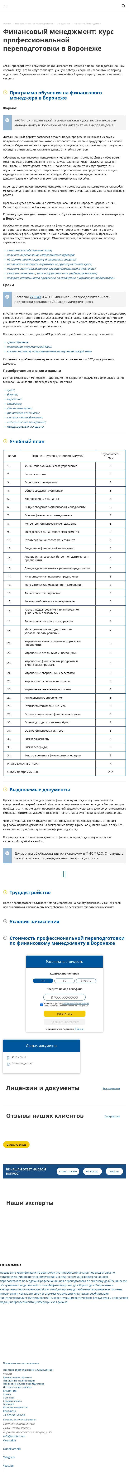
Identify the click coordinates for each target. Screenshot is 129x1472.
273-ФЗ (35, 297)
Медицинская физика (53, 1302)
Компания (10, 1391)
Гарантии (8, 1404)
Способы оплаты (12, 1400)
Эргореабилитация (26, 1302)
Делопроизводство (68, 1289)
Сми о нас (8, 1397)
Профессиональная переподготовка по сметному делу (74, 1281)
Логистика (49, 1289)
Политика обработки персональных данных (28, 1369)
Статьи (7, 1394)
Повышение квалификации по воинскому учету (31, 1272)
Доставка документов (15, 1407)
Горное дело (87, 1285)
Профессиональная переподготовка (23, 1383)
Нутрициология (38, 1298)
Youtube (8, 1465)
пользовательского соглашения (75, 1003)
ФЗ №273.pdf (19, 1057)
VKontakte (9, 1440)
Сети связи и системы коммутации (50, 1293)
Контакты (9, 1411)
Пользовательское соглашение (21, 1363)
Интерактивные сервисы (17, 1387)
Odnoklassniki (12, 1449)
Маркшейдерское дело (64, 1285)
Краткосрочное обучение (17, 1377)
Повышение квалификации (19, 1380)
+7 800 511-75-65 (14, 1415)
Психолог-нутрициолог (64, 1298)
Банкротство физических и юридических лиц (52, 1277)
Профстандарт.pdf (22, 1063)
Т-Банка (79, 1028)
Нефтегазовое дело (29, 1289)
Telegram (9, 1457)
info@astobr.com (14, 1436)
